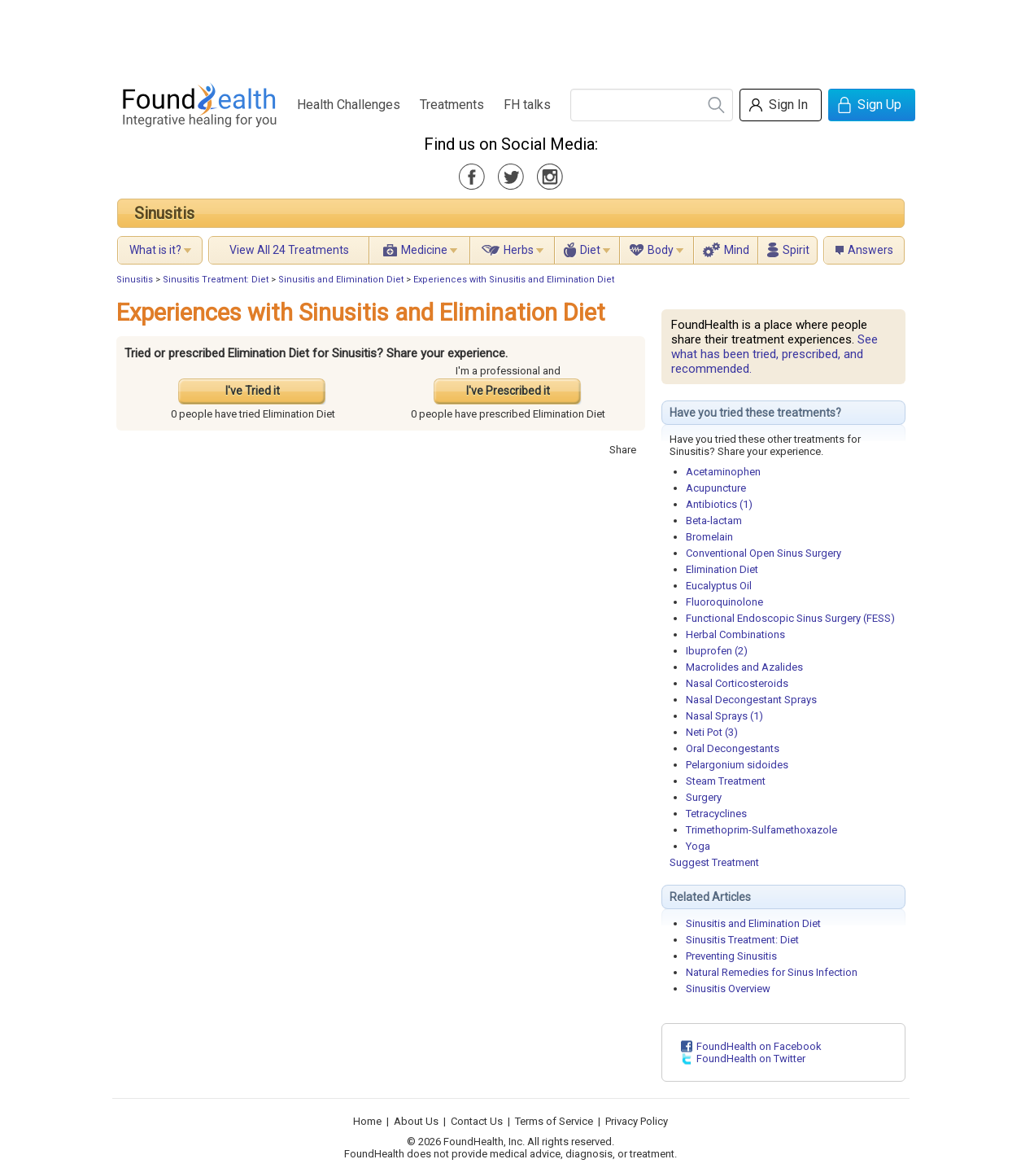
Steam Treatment (726, 781)
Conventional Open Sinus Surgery (763, 553)
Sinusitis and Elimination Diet (341, 279)
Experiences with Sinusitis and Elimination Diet (513, 279)
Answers (870, 249)
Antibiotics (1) (719, 504)
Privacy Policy (636, 1121)
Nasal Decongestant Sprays (751, 699)
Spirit (796, 249)
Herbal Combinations (735, 634)
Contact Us (477, 1121)
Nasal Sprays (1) (724, 716)
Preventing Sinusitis (731, 956)
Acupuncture (716, 488)
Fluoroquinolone (724, 602)
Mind (736, 249)
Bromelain (709, 537)
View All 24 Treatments (289, 249)
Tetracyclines (716, 813)
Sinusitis (164, 213)
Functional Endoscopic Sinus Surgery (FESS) (790, 618)
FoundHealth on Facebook (759, 1046)
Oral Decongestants (732, 748)
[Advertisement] (510, 36)
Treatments (452, 104)
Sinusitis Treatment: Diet (215, 279)
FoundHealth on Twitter (750, 1058)
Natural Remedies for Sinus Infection (771, 972)
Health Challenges (348, 104)
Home (367, 1121)
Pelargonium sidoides (737, 765)
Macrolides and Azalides (744, 667)
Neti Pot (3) (712, 732)
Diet (590, 249)
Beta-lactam (714, 520)
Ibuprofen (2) (717, 651)
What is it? (155, 249)
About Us (416, 1121)
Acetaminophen (723, 472)
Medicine (424, 249)
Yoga (698, 846)
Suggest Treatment (714, 862)
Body (661, 249)
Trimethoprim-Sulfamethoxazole (761, 830)
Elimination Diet (722, 569)
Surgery (704, 797)
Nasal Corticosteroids (737, 683)
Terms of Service (554, 1121)
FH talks (527, 104)
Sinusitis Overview (728, 988)
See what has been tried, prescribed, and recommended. (774, 354)
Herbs (519, 249)
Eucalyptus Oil (719, 586)
